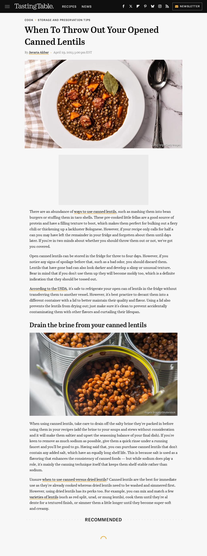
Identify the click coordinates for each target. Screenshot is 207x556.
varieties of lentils (44, 496)
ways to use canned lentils (95, 211)
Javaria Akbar (39, 52)
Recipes (69, 6)
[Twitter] (131, 7)
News (87, 6)
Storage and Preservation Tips (64, 20)
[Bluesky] (153, 7)
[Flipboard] (138, 7)
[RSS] (167, 7)
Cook (29, 20)
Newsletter (187, 6)
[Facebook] (123, 7)
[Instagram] (160, 7)
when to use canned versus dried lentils (74, 479)
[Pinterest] (145, 7)
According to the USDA (48, 288)
